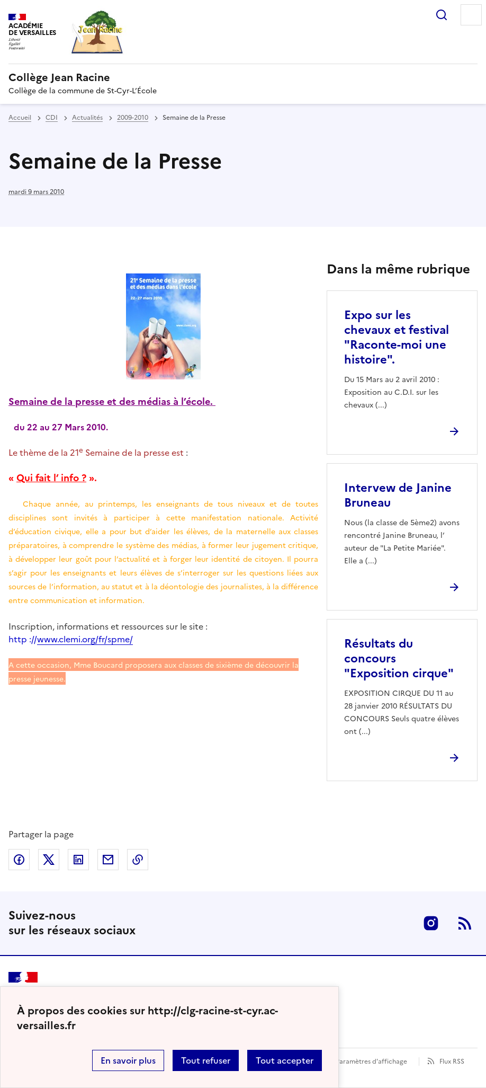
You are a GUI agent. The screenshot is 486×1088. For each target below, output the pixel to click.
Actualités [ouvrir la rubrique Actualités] (87, 117)
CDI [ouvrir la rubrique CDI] (52, 117)
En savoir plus (128, 1060)
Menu (471, 14)
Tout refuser (205, 1060)
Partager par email (108, 859)
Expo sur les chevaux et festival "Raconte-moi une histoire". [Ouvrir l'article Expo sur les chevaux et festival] (396, 337)
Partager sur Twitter (48, 859)
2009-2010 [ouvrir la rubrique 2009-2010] (132, 117)
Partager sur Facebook (19, 859)
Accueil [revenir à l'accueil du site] (19, 117)
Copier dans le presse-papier (137, 859)
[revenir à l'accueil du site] (243, 77)
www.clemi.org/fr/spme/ (85, 639)
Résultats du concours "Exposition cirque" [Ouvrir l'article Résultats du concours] (399, 658)
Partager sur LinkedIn (78, 859)
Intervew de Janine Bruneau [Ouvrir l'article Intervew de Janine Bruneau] (398, 495)
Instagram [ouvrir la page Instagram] (431, 923)
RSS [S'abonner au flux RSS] (465, 923)
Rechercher (441, 14)
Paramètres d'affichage (371, 1061)
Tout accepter (284, 1060)
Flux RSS (451, 1061)
